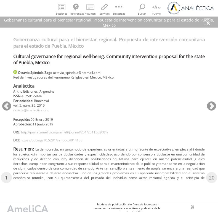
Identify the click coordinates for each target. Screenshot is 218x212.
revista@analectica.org (34, 114)
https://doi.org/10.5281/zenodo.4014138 (59, 148)
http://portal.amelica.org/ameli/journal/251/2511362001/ (75, 138)
